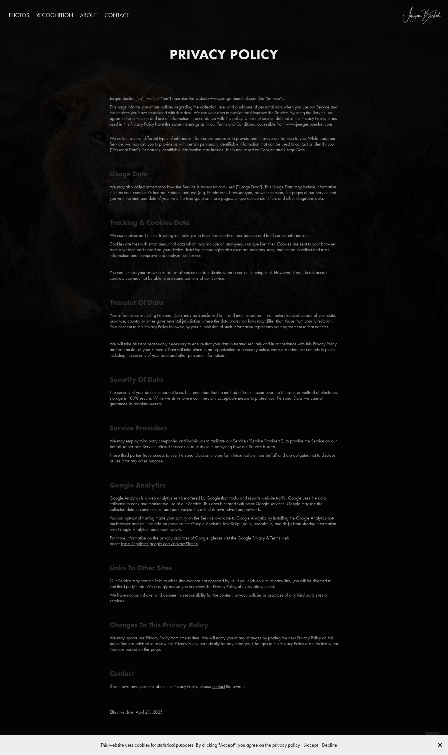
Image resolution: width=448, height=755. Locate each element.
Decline (329, 745)
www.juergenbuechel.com (309, 124)
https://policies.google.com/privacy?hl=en (159, 543)
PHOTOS (19, 15)
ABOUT (88, 15)
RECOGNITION (54, 15)
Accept (311, 745)
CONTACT (117, 15)
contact (218, 686)
